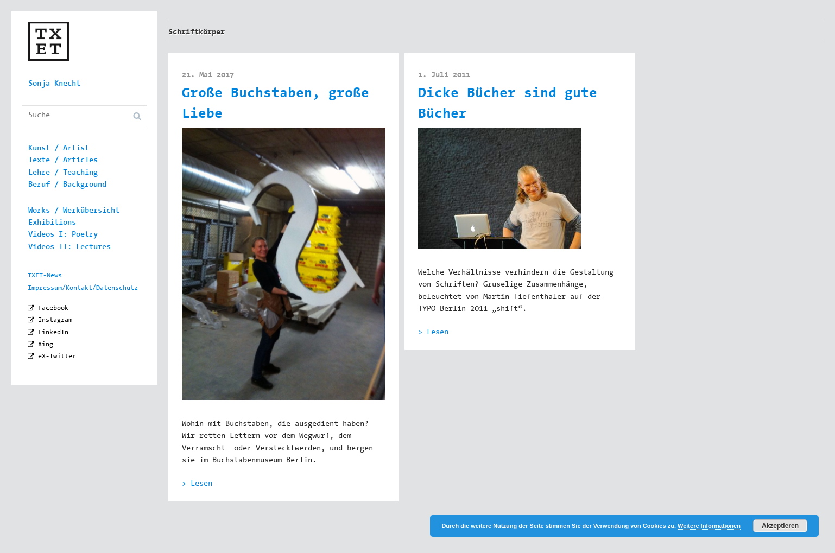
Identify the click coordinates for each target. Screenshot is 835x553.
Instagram (55, 320)
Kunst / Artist (58, 148)
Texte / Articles (63, 160)
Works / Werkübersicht (73, 211)
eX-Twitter (57, 356)
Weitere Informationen (709, 526)
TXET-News (45, 275)
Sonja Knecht (54, 84)
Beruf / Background (67, 185)
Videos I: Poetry (63, 235)
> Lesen (197, 484)
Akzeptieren (780, 526)
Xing (45, 344)
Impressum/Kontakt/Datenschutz (83, 288)
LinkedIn (53, 332)
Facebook (53, 308)
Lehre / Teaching (63, 173)
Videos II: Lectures (69, 247)
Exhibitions (52, 223)
